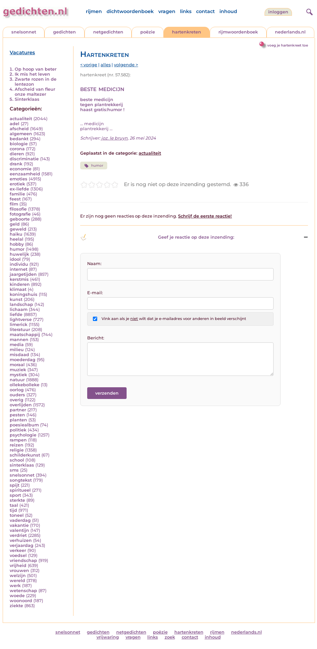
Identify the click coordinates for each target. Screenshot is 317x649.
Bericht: (95, 337)
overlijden (21, 404)
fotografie (20, 214)
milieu (17, 349)
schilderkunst (25, 455)
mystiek (18, 374)
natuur (17, 379)
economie (20, 168)
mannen (19, 339)
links (185, 11)
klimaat (18, 289)
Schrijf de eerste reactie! (205, 216)
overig (16, 399)
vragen (166, 11)
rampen (18, 439)
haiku (16, 234)
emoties (18, 178)
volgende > (126, 64)
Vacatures (22, 53)
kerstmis (19, 279)
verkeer (18, 550)
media (17, 344)
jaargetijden (23, 274)
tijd (13, 510)
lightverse (21, 319)
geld (15, 224)
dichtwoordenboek (130, 11)
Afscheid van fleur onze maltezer (35, 92)
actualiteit (21, 118)
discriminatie (24, 158)
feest (15, 198)
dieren (17, 153)
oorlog (17, 389)
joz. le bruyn (114, 138)
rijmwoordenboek (238, 31)
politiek (18, 429)
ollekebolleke (24, 384)
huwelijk (19, 254)
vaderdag (20, 520)
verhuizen (21, 540)
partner (18, 409)
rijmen (94, 11)
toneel (17, 515)
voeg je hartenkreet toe (287, 45)
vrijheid (18, 565)
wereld (17, 580)
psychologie (23, 434)
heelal (16, 239)
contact (205, 11)
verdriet (18, 535)
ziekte (16, 605)
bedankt (19, 138)
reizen (16, 445)
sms (14, 470)
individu (19, 264)
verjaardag (21, 545)
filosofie (18, 209)
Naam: (94, 263)
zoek (170, 637)
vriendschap (23, 560)
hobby (17, 244)
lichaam (18, 309)
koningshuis (23, 294)
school (17, 460)
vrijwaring (108, 637)
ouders (17, 394)
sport (15, 495)
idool (15, 259)
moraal (17, 364)
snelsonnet (23, 31)
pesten (17, 414)
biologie (19, 143)
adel (14, 123)
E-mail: (95, 292)
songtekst (21, 480)
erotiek (17, 183)
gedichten (64, 31)
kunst (16, 299)
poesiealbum (24, 424)
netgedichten (108, 31)
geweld (18, 229)
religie (17, 450)
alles (106, 64)
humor (17, 249)
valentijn (19, 530)
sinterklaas (22, 465)
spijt (14, 485)
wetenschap (23, 590)
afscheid (19, 128)
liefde (16, 314)
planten (18, 419)
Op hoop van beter (35, 69)
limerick (18, 324)
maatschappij (25, 334)
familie (17, 193)
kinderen (20, 284)
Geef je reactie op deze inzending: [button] (157, 237)
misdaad (19, 354)
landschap (21, 304)
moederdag (22, 359)
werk (15, 585)
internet (18, 269)
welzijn (18, 575)
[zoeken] (308, 11)
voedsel (18, 555)
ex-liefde (19, 188)
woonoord (21, 600)
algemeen (21, 133)
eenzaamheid (25, 173)
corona (17, 148)
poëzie (147, 31)
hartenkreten (186, 31)
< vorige (88, 64)
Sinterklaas (27, 99)
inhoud (228, 11)
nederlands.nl (290, 31)
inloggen (278, 11)
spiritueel (20, 490)
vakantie (19, 525)
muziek (18, 369)
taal (14, 505)
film (14, 204)
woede (17, 595)
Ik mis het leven (32, 74)
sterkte (17, 500)
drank (16, 163)
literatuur (20, 329)
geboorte (20, 219)
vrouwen (19, 570)
